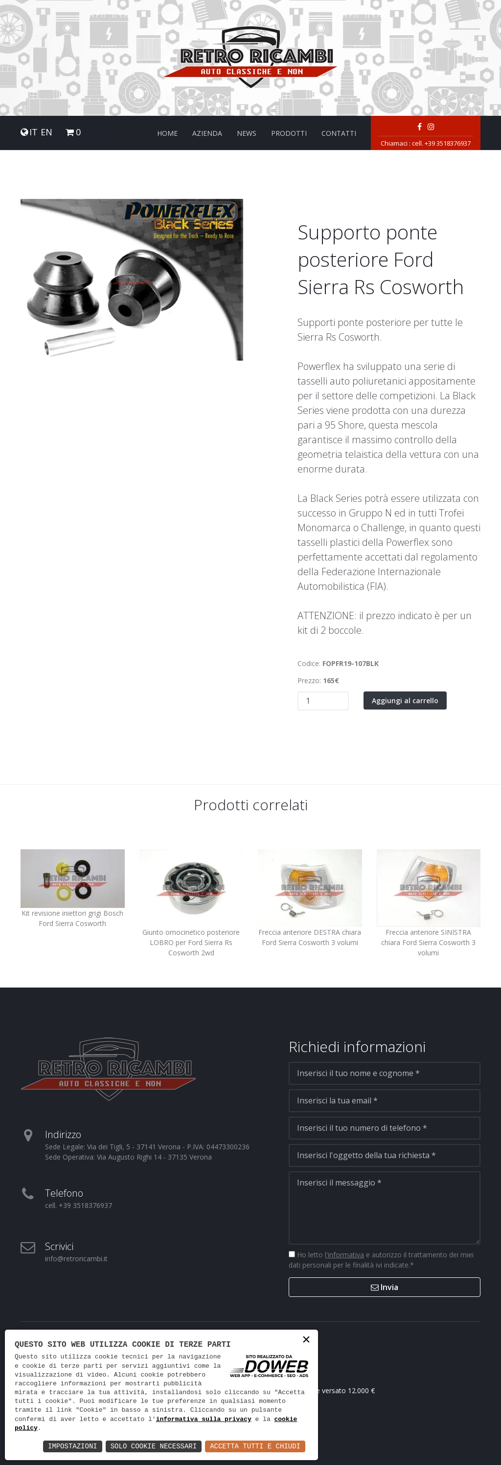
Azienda (207, 133)
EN (46, 132)
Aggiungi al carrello (405, 700)
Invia (384, 1287)
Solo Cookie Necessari (154, 1446)
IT (33, 132)
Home (167, 133)
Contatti (338, 133)
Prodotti (289, 133)
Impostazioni (72, 1446)
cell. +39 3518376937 (441, 143)
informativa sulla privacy (203, 1419)
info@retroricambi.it (76, 1258)
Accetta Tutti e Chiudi (255, 1446)
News (246, 133)
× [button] (306, 1341)
